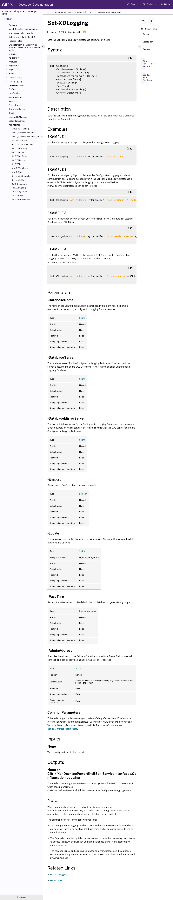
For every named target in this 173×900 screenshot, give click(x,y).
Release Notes (15, 41)
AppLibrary (13, 66)
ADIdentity (13, 58)
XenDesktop (14, 125)
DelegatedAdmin (16, 85)
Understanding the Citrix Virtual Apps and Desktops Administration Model (24, 47)
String (82, 318)
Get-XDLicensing (19, 148)
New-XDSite (17, 172)
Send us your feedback (147, 77)
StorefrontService (17, 109)
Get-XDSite (16, 164)
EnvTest (12, 89)
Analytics (13, 62)
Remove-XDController (21, 176)
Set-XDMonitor (18, 195)
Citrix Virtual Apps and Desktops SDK (68, 12)
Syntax (146, 35)
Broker (12, 73)
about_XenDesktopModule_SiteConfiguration (26, 136)
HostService (14, 93)
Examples (13, 54)
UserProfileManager (18, 117)
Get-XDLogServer (19, 156)
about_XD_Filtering (20, 129)
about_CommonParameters (62, 728)
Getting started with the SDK (22, 37)
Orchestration (15, 105)
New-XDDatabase (19, 168)
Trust (11, 113)
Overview (13, 25)
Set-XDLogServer (19, 192)
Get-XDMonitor (18, 160)
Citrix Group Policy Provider (21, 33)
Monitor (12, 101)
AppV (11, 70)
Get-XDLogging (18, 152)
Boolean (83, 494)
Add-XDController (19, 141)
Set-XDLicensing (19, 184)
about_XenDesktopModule (23, 133)
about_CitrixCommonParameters (23, 29)
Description (148, 43)
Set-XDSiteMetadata (20, 199)
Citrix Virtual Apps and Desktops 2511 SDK (104, 12)
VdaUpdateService (17, 121)
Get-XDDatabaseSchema (22, 144)
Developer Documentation (35, 4)
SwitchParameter (87, 611)
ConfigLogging (15, 81)
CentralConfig (15, 77)
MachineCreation (16, 97)
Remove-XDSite (18, 180)
